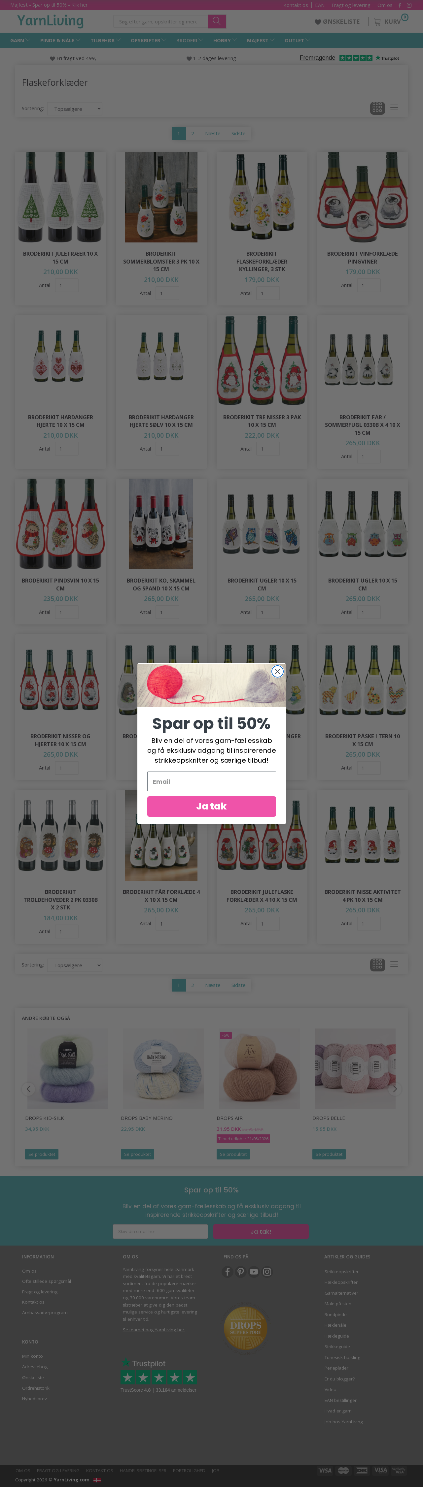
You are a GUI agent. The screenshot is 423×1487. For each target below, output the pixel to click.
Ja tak (211, 811)
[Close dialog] (277, 676)
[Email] (211, 786)
